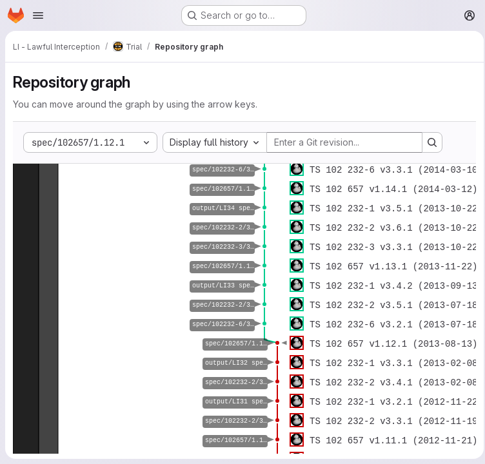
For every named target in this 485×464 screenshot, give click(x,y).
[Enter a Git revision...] (344, 142)
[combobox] (215, 142)
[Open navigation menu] (38, 15)
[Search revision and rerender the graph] (432, 142)
